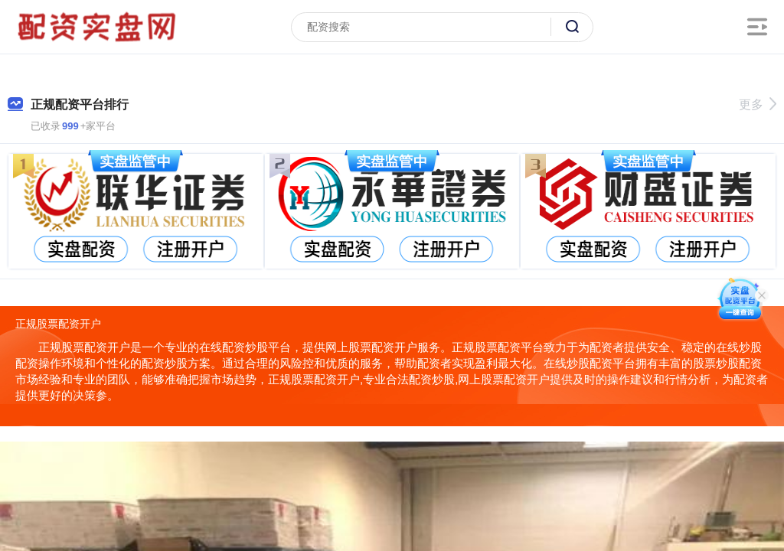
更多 (757, 104)
